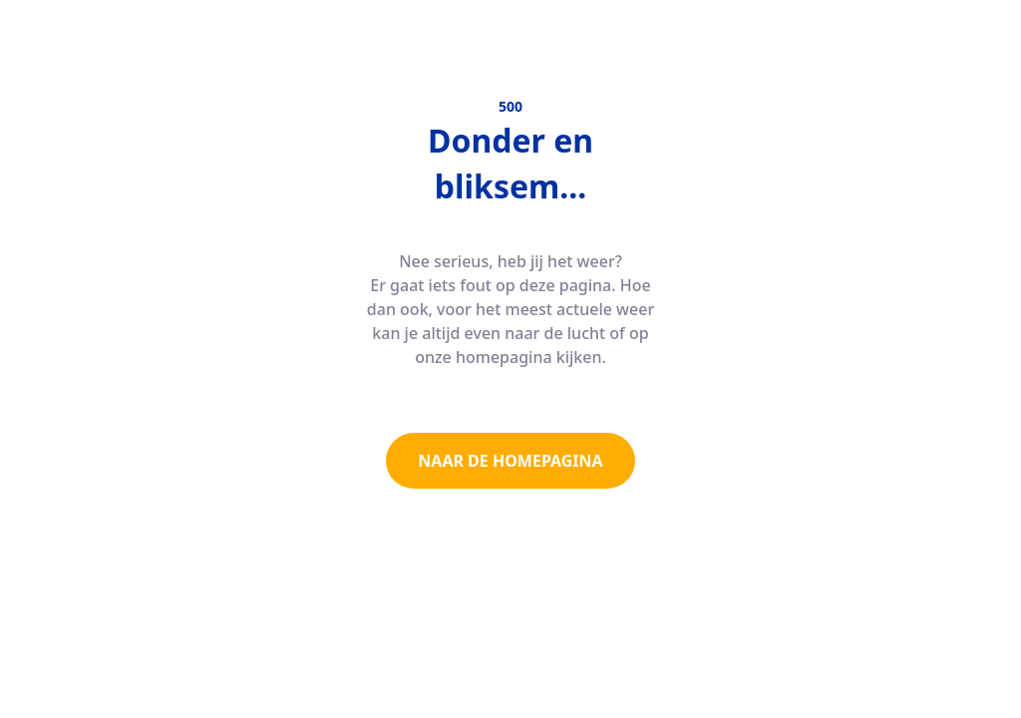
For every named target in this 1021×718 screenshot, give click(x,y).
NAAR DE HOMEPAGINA (510, 461)
